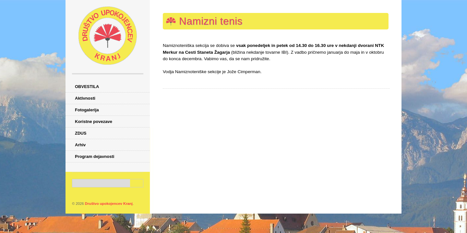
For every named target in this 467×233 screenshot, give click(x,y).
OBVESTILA (87, 86)
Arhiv (80, 144)
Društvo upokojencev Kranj (109, 203)
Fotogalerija (87, 109)
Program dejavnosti (94, 156)
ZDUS (80, 133)
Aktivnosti (85, 98)
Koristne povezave (93, 121)
